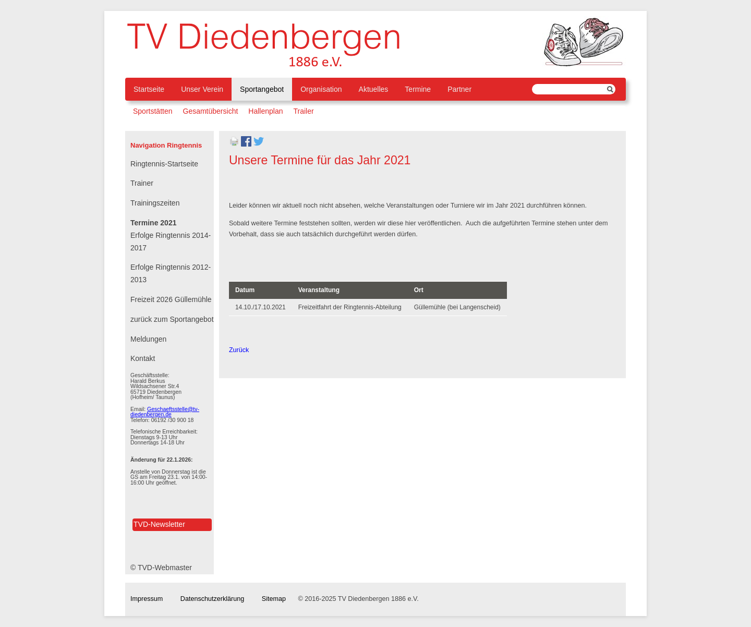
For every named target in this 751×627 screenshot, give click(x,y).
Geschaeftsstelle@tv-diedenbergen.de (164, 412)
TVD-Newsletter (159, 524)
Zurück (239, 350)
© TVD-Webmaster (161, 567)
